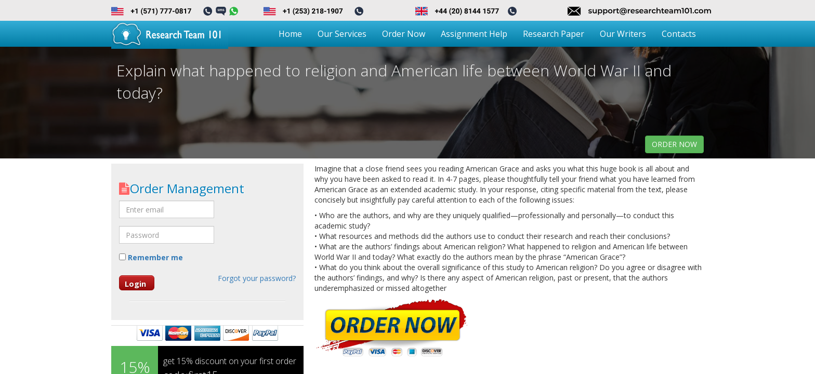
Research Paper (553, 33)
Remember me (151, 257)
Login (135, 283)
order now (674, 144)
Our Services (342, 33)
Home (290, 33)
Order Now (403, 33)
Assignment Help (474, 33)
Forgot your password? (257, 278)
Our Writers (623, 33)
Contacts (679, 33)
